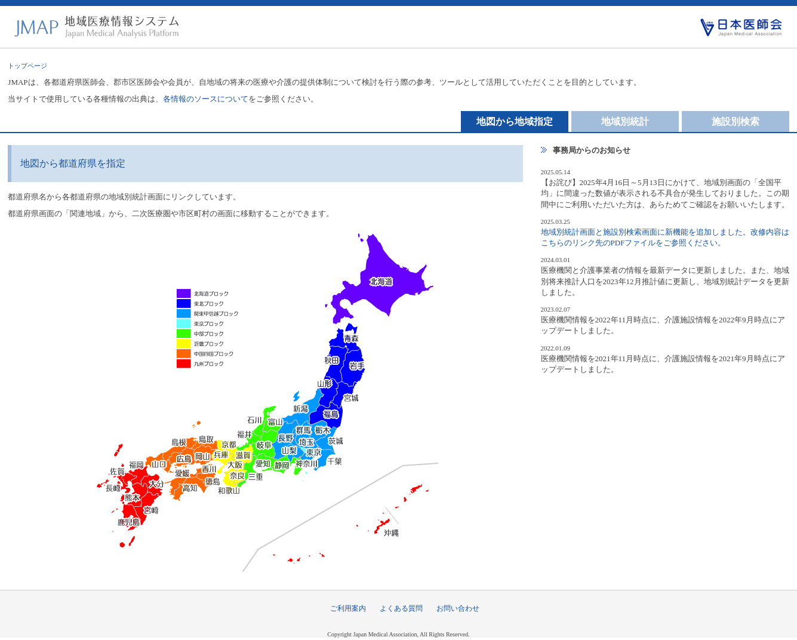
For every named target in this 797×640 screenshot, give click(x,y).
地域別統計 (625, 121)
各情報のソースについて (205, 98)
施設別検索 (735, 121)
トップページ (27, 65)
